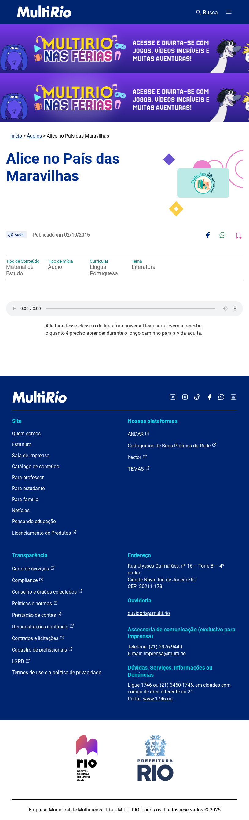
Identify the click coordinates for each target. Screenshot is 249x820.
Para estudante (28, 488)
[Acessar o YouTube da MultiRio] (173, 397)
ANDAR (139, 434)
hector (137, 457)
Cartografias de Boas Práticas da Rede (172, 445)
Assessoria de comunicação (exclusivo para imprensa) (182, 632)
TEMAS (139, 468)
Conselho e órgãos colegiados (47, 591)
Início (16, 136)
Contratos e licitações (38, 638)
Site (17, 421)
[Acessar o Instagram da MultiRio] (185, 397)
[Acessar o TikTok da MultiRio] (197, 397)
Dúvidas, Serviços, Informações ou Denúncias (170, 670)
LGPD (21, 661)
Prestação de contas (37, 615)
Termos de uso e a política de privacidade (56, 672)
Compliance (28, 580)
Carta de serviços (33, 568)
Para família (25, 499)
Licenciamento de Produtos (44, 532)
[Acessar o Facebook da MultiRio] (209, 397)
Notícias (21, 510)
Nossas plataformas (153, 421)
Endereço (139, 555)
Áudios (34, 136)
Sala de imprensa (30, 455)
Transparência (30, 555)
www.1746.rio (158, 699)
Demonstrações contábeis (43, 626)
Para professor (28, 477)
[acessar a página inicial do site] (44, 12)
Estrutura (21, 444)
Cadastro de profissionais (42, 649)
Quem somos (26, 433)
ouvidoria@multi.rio (149, 613)
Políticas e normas (35, 603)
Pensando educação (34, 521)
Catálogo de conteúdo (35, 466)
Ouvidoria (140, 600)
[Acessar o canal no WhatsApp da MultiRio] (221, 397)
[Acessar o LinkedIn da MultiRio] (233, 397)
